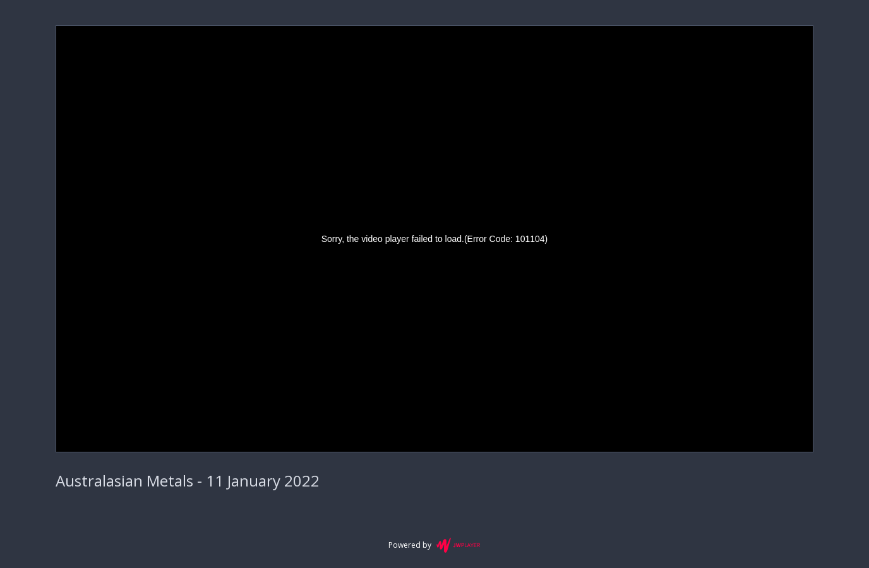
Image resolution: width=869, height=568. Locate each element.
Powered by (434, 545)
